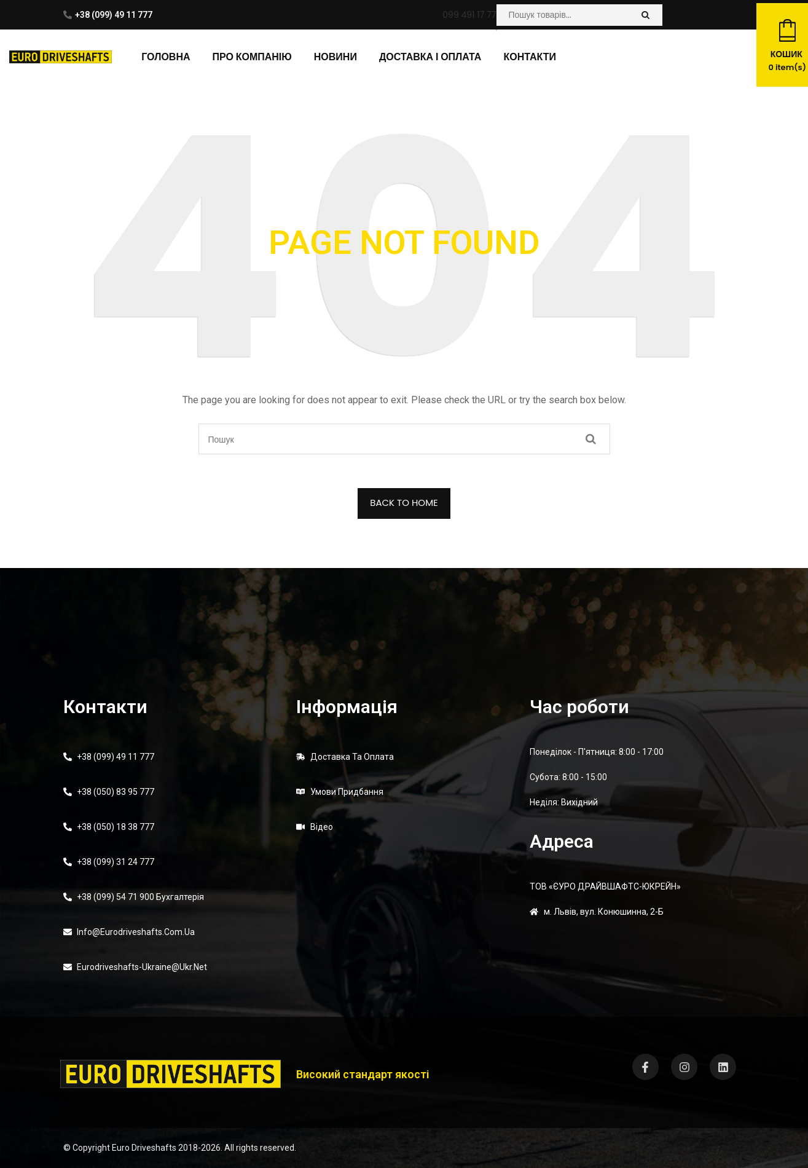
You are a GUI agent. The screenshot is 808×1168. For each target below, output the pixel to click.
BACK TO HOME (404, 502)
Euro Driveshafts (144, 1148)
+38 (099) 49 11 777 (113, 15)
